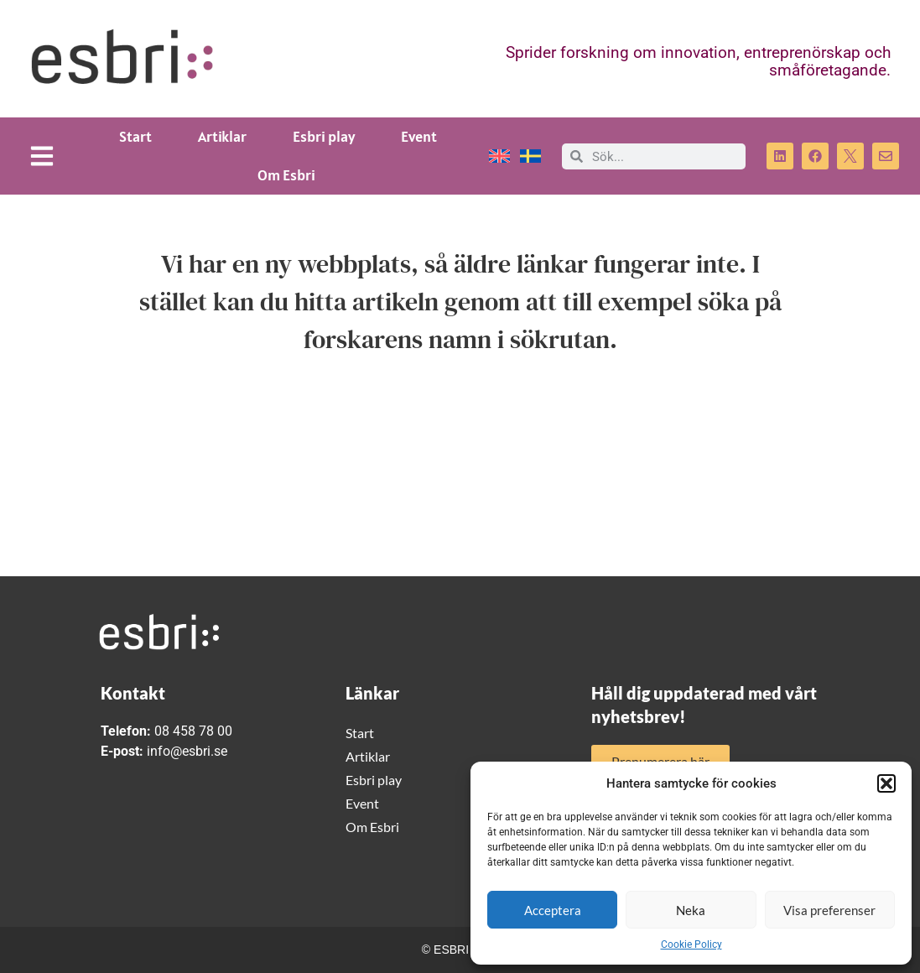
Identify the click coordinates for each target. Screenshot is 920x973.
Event (419, 136)
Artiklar (222, 136)
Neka (690, 910)
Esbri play (324, 136)
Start (135, 136)
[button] (886, 783)
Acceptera (552, 910)
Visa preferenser (829, 910)
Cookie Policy (691, 944)
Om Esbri (286, 175)
